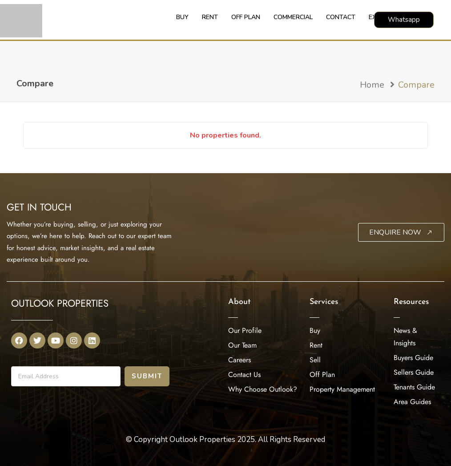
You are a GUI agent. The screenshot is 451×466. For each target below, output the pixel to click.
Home (372, 85)
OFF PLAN (245, 17)
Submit (147, 376)
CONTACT (340, 17)
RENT (210, 17)
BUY (182, 17)
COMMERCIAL (293, 17)
